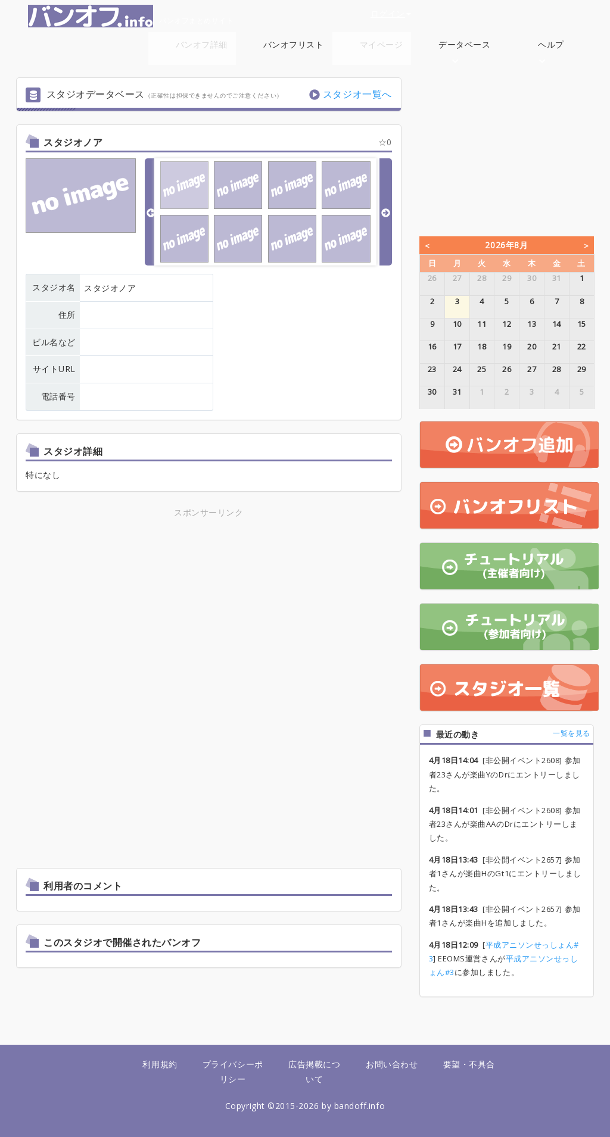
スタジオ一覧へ (357, 94)
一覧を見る (571, 733)
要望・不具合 (469, 1064)
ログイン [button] (391, 13)
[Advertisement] (208, 603)
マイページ (381, 44)
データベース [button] (464, 51)
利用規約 (159, 1064)
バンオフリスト (293, 44)
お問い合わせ (392, 1064)
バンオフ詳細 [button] (202, 51)
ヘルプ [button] (551, 51)
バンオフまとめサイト (131, 16)
